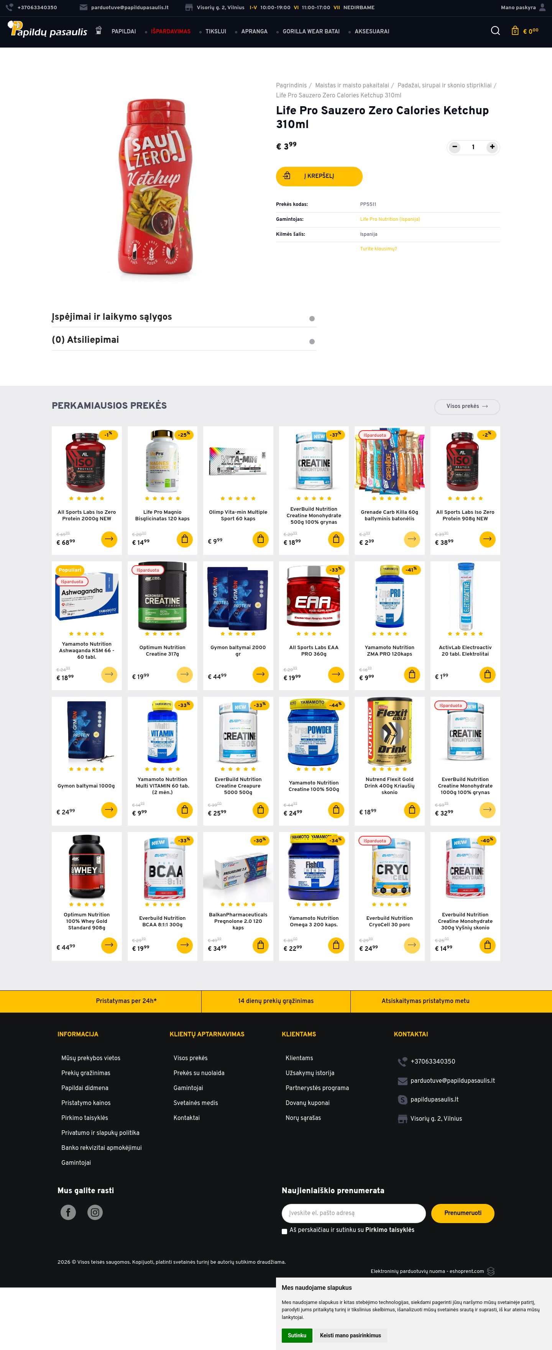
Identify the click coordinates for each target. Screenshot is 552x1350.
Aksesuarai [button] (372, 31)
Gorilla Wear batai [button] (311, 31)
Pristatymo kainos (86, 1107)
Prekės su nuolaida (199, 1077)
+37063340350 (427, 1065)
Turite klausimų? (378, 249)
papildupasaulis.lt (428, 1103)
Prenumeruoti (462, 1216)
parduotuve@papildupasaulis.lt (124, 8)
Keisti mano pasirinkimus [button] (350, 1335)
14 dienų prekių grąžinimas (276, 1004)
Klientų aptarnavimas (207, 1038)
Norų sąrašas (303, 1122)
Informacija (78, 1038)
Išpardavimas (171, 31)
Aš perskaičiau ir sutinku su (351, 1234)
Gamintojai (76, 1167)
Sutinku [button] (297, 1335)
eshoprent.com (466, 1274)
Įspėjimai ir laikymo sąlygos (184, 317)
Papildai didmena (84, 1092)
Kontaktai (187, 1122)
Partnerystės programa (317, 1092)
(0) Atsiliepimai (184, 340)
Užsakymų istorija (310, 1077)
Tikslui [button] (216, 31)
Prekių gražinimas (85, 1077)
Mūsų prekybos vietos (90, 1062)
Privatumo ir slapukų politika (100, 1137)
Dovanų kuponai (308, 1107)
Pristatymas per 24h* (126, 1004)
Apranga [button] (255, 31)
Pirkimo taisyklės (84, 1122)
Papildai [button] (115, 31)
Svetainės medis (196, 1107)
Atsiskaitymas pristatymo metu (425, 1004)
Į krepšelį (308, 177)
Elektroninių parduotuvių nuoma (407, 1274)
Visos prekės (463, 406)
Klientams (299, 1038)
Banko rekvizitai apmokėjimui (101, 1152)
